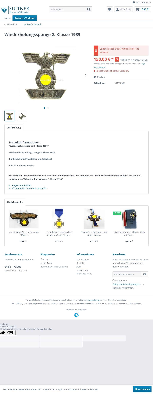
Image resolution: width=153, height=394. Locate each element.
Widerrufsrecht (84, 273)
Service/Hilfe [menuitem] (141, 2)
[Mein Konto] (123, 9)
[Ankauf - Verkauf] (25, 18)
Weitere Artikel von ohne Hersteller (28, 188)
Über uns (45, 259)
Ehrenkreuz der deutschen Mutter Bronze (94, 234)
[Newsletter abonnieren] (144, 274)
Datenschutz (82, 259)
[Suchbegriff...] (70, 9)
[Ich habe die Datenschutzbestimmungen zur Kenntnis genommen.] (113, 280)
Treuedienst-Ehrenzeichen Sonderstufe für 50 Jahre (59, 234)
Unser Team (46, 263)
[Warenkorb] (142, 9)
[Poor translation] (11, 332)
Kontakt (80, 263)
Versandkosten (94, 300)
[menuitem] (70, 9)
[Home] (7, 18)
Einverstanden (142, 389)
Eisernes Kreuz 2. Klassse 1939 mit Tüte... (129, 234)
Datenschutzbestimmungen (126, 284)
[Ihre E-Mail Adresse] (127, 274)
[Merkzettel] (110, 9)
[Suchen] (89, 9)
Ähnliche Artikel (15, 202)
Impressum (82, 270)
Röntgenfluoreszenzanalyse (54, 266)
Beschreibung (14, 127)
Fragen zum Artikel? (20, 185)
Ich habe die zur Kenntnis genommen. (128, 284)
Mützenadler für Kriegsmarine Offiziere (23, 234)
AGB (78, 266)
